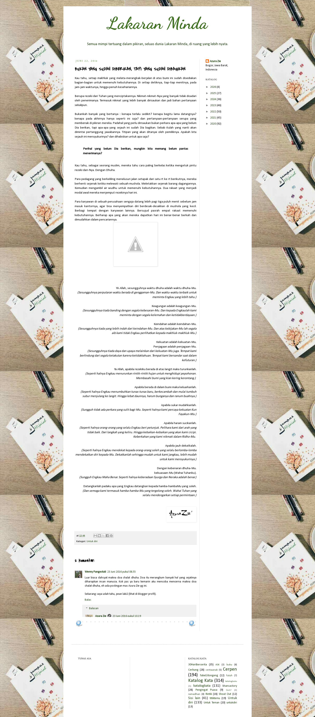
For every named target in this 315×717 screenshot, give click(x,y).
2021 (213, 117)
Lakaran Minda (157, 23)
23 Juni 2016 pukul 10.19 (127, 616)
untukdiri (232, 702)
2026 (213, 87)
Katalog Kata (200, 680)
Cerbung (193, 669)
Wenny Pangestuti (95, 571)
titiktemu (215, 698)
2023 (213, 105)
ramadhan (194, 694)
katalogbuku (231, 681)
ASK (217, 665)
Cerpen (230, 669)
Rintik (209, 694)
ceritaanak (212, 670)
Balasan (94, 608)
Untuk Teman (211, 702)
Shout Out (225, 694)
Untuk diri (92, 541)
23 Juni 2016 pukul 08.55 (121, 571)
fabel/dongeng (209, 675)
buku (229, 665)
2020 (213, 123)
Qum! (229, 690)
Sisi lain (194, 698)
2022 (213, 111)
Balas (88, 599)
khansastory (230, 686)
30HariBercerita (197, 664)
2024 (213, 99)
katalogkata (201, 686)
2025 (213, 93)
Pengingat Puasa (207, 690)
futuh (229, 675)
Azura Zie (100, 616)
